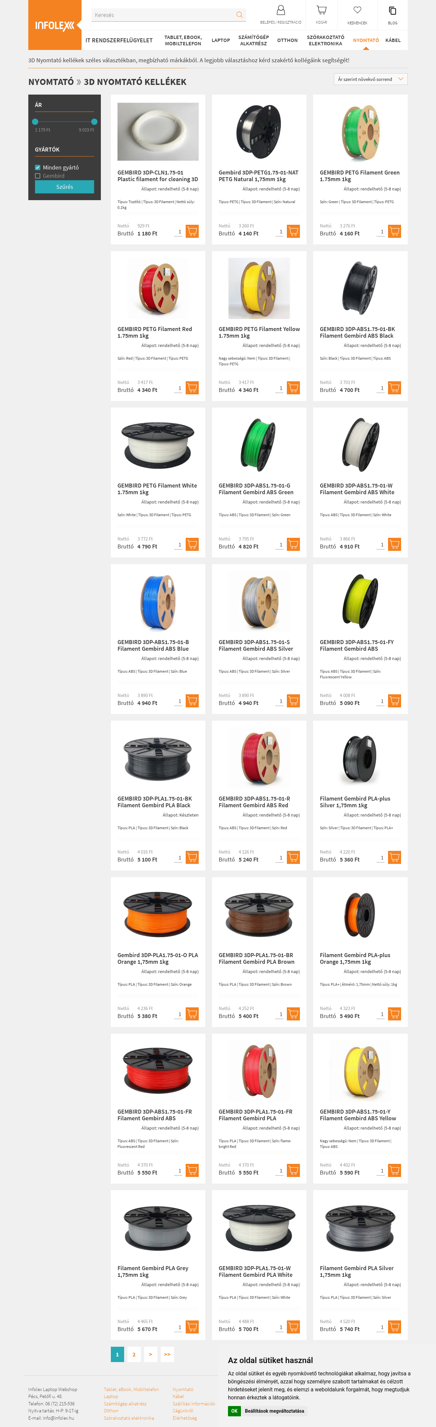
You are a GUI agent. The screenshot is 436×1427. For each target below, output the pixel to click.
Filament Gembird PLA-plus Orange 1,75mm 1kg (355, 958)
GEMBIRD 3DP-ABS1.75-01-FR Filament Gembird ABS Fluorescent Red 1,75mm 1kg (154, 1118)
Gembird (54, 175)
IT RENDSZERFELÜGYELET (119, 40)
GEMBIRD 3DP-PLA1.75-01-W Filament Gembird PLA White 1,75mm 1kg (256, 1274)
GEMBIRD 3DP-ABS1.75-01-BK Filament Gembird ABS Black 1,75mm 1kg (357, 335)
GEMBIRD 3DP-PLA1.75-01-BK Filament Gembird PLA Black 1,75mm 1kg (154, 805)
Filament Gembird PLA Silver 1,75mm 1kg (357, 1271)
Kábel (392, 40)
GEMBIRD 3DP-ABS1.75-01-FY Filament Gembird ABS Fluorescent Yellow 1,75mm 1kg (360, 648)
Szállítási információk (172, 1417)
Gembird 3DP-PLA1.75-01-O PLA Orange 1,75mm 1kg (157, 958)
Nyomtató (363, 40)
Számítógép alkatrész (251, 40)
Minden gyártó (61, 167)
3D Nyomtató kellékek (141, 81)
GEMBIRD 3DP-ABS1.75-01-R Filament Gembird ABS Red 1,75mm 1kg (254, 805)
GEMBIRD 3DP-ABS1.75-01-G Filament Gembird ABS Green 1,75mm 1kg (256, 492)
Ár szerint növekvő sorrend (370, 79)
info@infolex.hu (58, 1417)
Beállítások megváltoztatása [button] (274, 1411)
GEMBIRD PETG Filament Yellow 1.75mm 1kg (259, 332)
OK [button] (234, 1411)
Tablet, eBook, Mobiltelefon (182, 40)
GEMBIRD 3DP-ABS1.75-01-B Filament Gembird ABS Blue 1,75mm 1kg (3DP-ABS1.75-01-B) (155, 651)
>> (167, 1354)
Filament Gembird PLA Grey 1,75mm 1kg (152, 1271)
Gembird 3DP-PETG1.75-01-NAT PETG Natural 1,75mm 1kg (259, 176)
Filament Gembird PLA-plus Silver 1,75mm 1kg (355, 802)
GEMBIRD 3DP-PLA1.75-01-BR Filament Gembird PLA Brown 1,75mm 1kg (257, 961)
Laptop (219, 40)
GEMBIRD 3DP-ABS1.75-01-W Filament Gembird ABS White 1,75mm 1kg (357, 492)
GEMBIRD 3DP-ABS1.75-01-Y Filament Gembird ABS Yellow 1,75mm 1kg (358, 1118)
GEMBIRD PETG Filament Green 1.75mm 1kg (360, 176)
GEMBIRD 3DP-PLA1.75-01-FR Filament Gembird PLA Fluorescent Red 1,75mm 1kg (256, 1118)
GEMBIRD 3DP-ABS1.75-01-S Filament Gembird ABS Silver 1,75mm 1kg (256, 648)
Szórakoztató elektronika (323, 40)
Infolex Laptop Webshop (52, 1389)
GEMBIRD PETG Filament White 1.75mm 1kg (157, 489)
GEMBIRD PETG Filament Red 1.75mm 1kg (154, 332)
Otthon (285, 40)
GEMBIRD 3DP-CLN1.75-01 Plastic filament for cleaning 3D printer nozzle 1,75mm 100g (157, 179)
